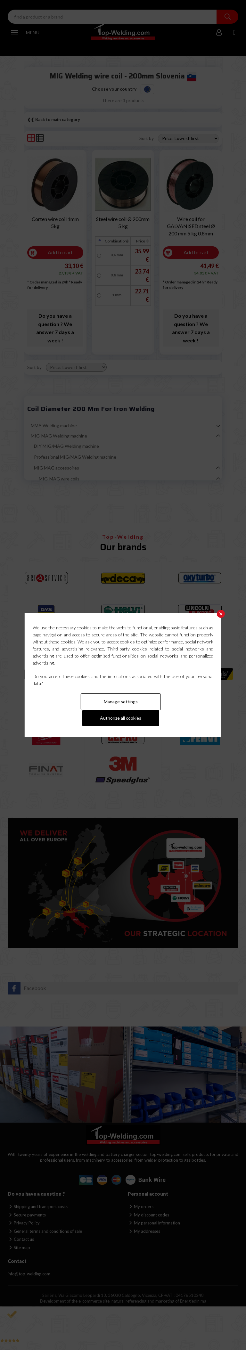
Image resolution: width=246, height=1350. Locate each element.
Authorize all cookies (120, 718)
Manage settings (121, 701)
